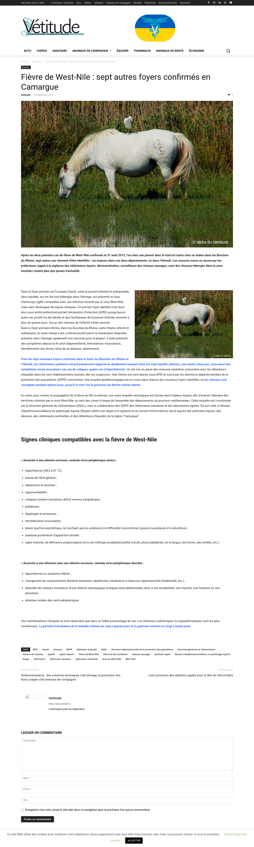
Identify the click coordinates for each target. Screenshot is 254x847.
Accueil (25, 61)
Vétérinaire (39, 658)
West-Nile (131, 658)
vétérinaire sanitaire (60, 658)
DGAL (104, 649)
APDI (35, 649)
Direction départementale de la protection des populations (142, 649)
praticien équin (162, 654)
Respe (26, 658)
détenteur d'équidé (87, 649)
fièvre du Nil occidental (115, 654)
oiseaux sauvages (141, 654)
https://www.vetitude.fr (59, 704)
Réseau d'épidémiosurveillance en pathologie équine (202, 654)
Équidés (37, 61)
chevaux (57, 649)
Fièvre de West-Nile (89, 654)
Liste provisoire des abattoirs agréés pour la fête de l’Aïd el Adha (190, 675)
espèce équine (66, 654)
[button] (228, 50)
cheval (45, 649)
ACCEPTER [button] (134, 840)
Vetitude (25, 94)
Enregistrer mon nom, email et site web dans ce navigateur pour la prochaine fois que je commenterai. (88, 809)
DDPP (69, 649)
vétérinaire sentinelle (86, 658)
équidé (51, 654)
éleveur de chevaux (33, 654)
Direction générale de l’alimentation (196, 649)
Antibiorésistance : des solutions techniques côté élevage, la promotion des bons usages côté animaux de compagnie (70, 677)
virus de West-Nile (111, 658)
